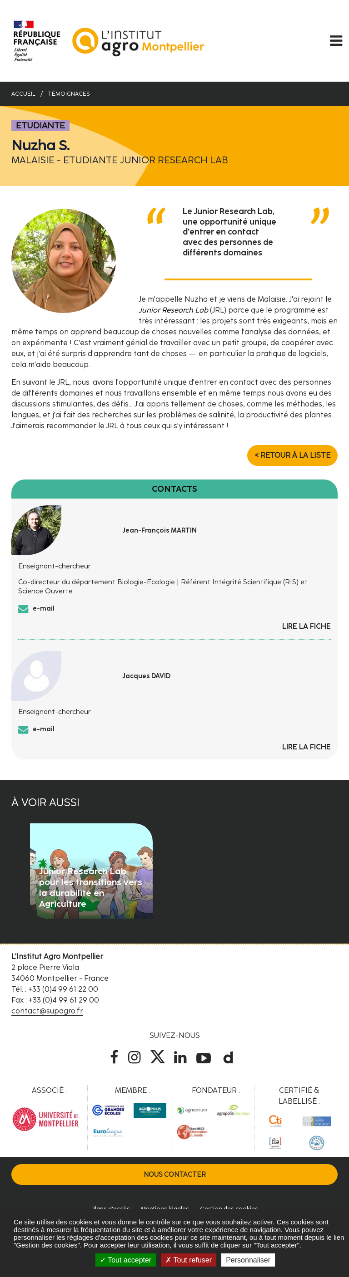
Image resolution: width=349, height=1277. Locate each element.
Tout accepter (125, 1260)
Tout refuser (188, 1260)
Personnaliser (248, 1260)
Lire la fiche (306, 626)
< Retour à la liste (292, 455)
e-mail (44, 608)
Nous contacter (175, 1174)
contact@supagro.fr (47, 1011)
